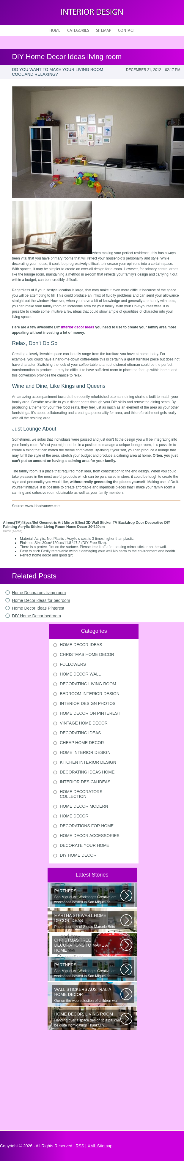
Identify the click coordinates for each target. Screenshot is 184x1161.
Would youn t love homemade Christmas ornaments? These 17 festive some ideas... (87, 946)
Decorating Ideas (80, 732)
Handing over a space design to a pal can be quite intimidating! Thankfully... (87, 1019)
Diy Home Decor (78, 855)
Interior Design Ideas (85, 781)
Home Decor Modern (84, 806)
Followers (73, 664)
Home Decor (74, 816)
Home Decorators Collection (81, 794)
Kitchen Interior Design (88, 762)
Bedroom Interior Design (89, 693)
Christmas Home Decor (87, 654)
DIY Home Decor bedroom (36, 615)
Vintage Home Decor (84, 723)
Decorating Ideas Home (87, 772)
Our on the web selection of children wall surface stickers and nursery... (87, 995)
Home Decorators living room (39, 592)
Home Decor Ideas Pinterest (38, 608)
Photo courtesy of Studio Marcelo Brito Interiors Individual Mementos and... (87, 921)
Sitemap (103, 31)
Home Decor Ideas (81, 644)
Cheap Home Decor (82, 742)
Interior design (92, 12)
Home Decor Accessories (89, 835)
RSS (80, 1145)
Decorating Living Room (88, 683)
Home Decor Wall (80, 674)
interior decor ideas (77, 327)
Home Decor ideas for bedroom (41, 600)
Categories (78, 31)
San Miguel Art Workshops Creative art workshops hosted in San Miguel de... (87, 896)
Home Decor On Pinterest (90, 713)
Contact (126, 31)
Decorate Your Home (84, 845)
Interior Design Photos (87, 703)
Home (54, 31)
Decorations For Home (87, 825)
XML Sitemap (100, 1145)
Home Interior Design (85, 752)
